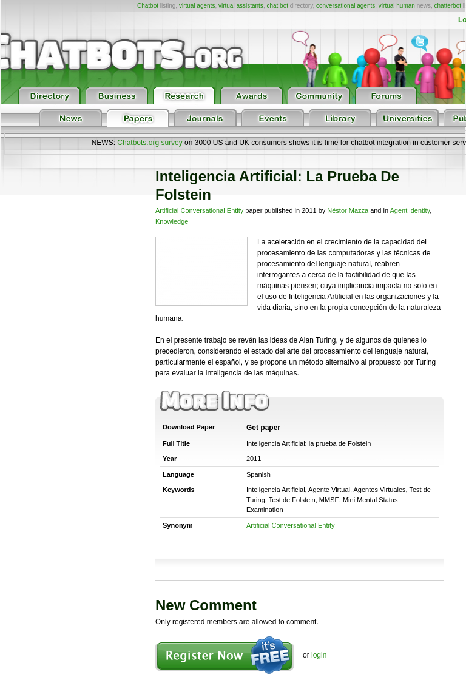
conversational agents (345, 5)
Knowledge (171, 221)
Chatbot (147, 5)
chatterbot (447, 5)
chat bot (277, 5)
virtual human (397, 5)
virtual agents (197, 5)
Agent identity (410, 210)
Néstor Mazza (347, 210)
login (318, 655)
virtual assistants (240, 5)
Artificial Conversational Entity (199, 210)
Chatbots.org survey (149, 142)
